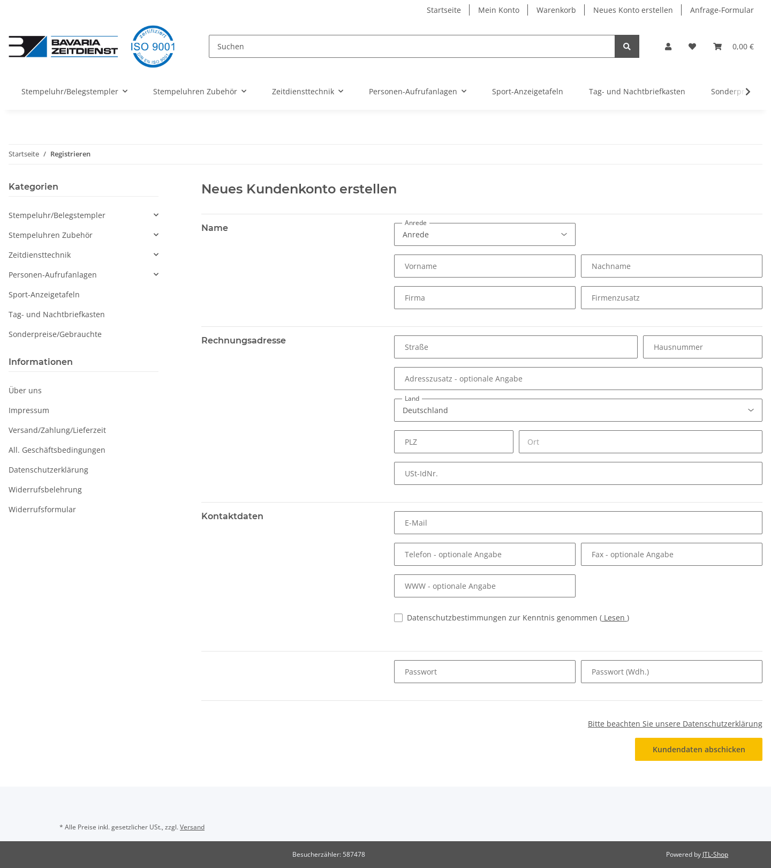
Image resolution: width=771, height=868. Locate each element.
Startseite (444, 10)
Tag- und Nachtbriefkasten (57, 314)
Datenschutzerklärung (48, 470)
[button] (668, 46)
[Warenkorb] (733, 46)
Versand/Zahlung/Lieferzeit (57, 430)
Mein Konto (498, 10)
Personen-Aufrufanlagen (53, 275)
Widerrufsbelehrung (45, 489)
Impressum (29, 410)
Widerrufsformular (42, 509)
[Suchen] (412, 46)
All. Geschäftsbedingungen (57, 450)
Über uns (25, 390)
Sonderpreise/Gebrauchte (55, 334)
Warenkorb (556, 10)
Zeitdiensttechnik (40, 255)
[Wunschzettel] (692, 46)
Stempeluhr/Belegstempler (57, 215)
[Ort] (640, 441)
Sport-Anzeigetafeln (44, 294)
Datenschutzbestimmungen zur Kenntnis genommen (518, 617)
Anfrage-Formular (722, 10)
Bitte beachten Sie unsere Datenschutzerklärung (675, 724)
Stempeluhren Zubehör (51, 235)
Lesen (614, 617)
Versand (192, 827)
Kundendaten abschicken (699, 749)
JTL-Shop (715, 854)
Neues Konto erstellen (633, 10)
